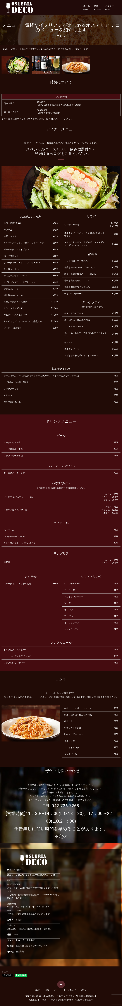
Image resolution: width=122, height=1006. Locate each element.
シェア (5, 972)
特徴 (97, 8)
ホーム (86, 8)
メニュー (109, 8)
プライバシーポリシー (77, 990)
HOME (5, 49)
